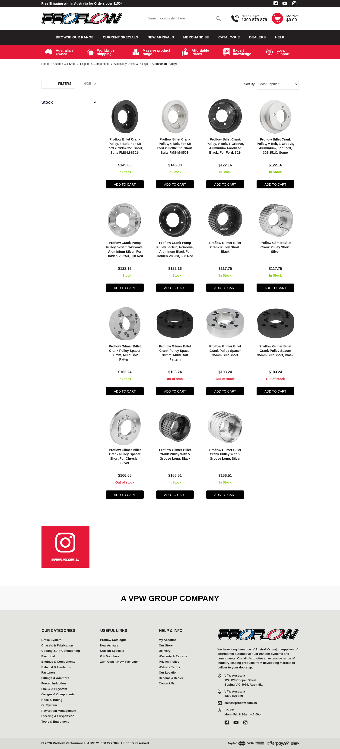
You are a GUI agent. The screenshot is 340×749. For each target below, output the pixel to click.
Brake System (51, 640)
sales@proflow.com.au (241, 703)
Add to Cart (125, 184)
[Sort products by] (278, 84)
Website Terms (169, 667)
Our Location (168, 672)
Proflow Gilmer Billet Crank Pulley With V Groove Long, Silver (225, 454)
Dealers (257, 37)
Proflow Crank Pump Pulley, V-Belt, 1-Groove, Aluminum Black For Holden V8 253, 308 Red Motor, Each (175, 251)
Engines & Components (58, 661)
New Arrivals (160, 37)
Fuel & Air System (54, 689)
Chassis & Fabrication (57, 645)
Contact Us (167, 683)
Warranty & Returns (173, 656)
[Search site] (218, 18)
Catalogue (229, 37)
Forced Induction (53, 683)
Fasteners (48, 672)
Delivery (165, 650)
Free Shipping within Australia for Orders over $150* (81, 3)
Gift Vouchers (110, 656)
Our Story (166, 645)
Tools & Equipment (55, 721)
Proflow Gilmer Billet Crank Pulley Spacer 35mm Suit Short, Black (275, 350)
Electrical (48, 656)
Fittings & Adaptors (55, 678)
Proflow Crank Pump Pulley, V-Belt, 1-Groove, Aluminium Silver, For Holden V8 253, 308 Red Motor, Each (124, 251)
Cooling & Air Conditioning (60, 650)
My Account (167, 640)
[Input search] (179, 18)
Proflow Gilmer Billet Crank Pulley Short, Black (225, 247)
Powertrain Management (58, 710)
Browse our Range (74, 37)
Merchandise (196, 37)
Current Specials (120, 37)
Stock (47, 102)
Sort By (249, 84)
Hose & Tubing (52, 700)
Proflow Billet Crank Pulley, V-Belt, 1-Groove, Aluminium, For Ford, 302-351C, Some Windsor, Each (275, 148)
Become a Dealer (171, 678)
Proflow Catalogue (113, 640)
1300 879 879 (254, 20)
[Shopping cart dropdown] (285, 18)
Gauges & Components (58, 694)
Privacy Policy (169, 661)
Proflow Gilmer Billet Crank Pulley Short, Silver (275, 247)
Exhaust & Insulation (56, 667)
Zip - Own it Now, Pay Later (119, 661)
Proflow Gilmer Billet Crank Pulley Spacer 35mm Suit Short (225, 350)
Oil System (49, 705)
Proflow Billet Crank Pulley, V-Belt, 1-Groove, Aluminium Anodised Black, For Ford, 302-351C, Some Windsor (225, 148)
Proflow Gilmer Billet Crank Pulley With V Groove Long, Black (175, 454)
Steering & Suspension (57, 716)
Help (279, 37)
